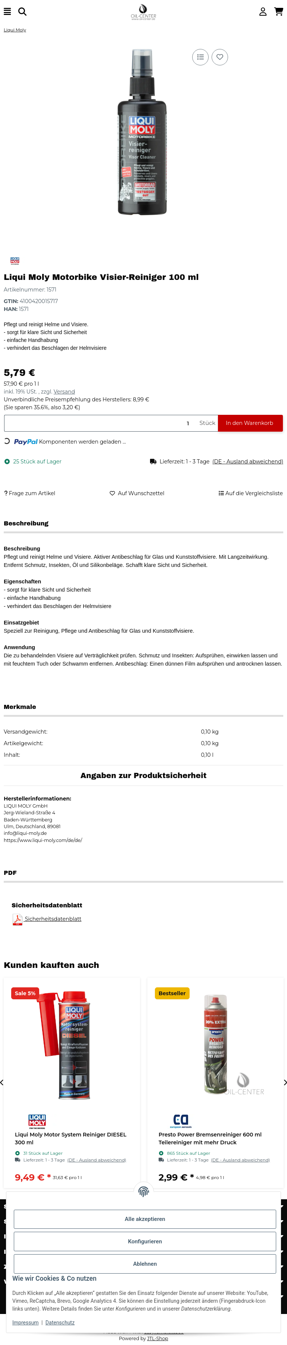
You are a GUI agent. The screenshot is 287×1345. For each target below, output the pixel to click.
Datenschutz (60, 1323)
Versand (64, 391)
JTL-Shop (157, 1338)
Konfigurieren (145, 1241)
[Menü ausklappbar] (7, 12)
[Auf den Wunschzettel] (220, 57)
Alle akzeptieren (145, 1219)
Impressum (25, 1323)
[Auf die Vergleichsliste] (200, 57)
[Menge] (100, 423)
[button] (262, 12)
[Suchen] (22, 12)
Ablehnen (145, 1264)
